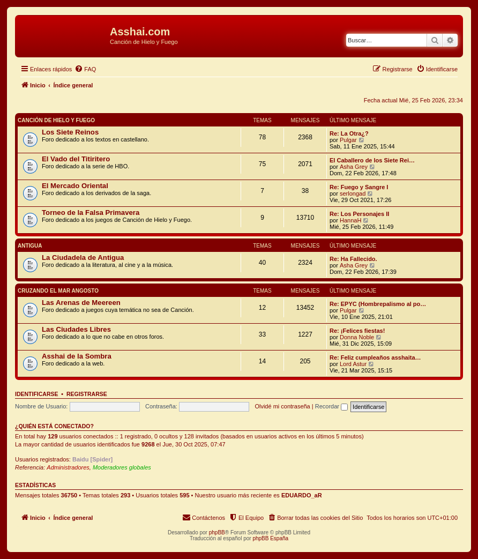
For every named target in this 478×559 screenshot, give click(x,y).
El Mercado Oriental (75, 186)
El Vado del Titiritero (76, 159)
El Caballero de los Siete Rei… (372, 160)
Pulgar (348, 140)
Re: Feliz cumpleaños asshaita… (375, 357)
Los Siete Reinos (70, 132)
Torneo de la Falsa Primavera (90, 212)
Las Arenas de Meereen (81, 303)
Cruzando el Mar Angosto (58, 291)
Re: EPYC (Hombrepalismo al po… (378, 304)
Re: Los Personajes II (359, 214)
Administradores (68, 467)
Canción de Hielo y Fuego (56, 120)
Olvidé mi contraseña (282, 406)
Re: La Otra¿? (349, 133)
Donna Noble (357, 337)
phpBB (217, 532)
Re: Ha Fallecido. (353, 259)
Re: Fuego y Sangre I (359, 187)
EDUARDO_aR (301, 495)
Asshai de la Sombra (76, 356)
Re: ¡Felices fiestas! (357, 330)
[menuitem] (85, 69)
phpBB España (270, 538)
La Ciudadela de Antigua (83, 258)
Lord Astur (353, 364)
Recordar (331, 406)
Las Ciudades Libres (76, 329)
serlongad (352, 193)
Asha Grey (354, 166)
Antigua (30, 246)
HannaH (350, 220)
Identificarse (36, 394)
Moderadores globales (122, 467)
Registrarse (86, 394)
